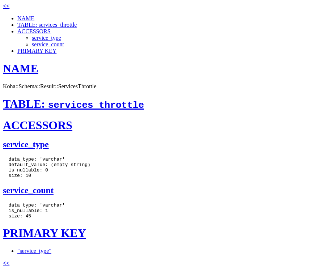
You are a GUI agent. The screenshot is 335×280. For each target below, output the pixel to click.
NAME (25, 18)
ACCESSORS (34, 31)
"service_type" (34, 258)
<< (6, 6)
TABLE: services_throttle (47, 25)
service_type (46, 38)
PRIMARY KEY (36, 51)
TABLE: (73, 103)
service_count (48, 44)
